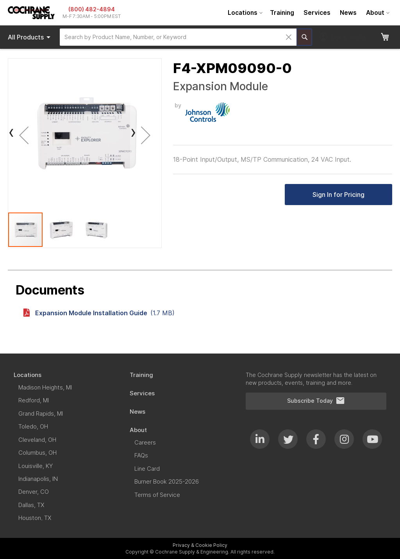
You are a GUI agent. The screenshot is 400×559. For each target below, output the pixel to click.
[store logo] (31, 12)
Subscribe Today (316, 400)
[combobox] (178, 37)
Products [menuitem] (30, 37)
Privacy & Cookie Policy (200, 545)
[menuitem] (244, 12)
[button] (23, 135)
